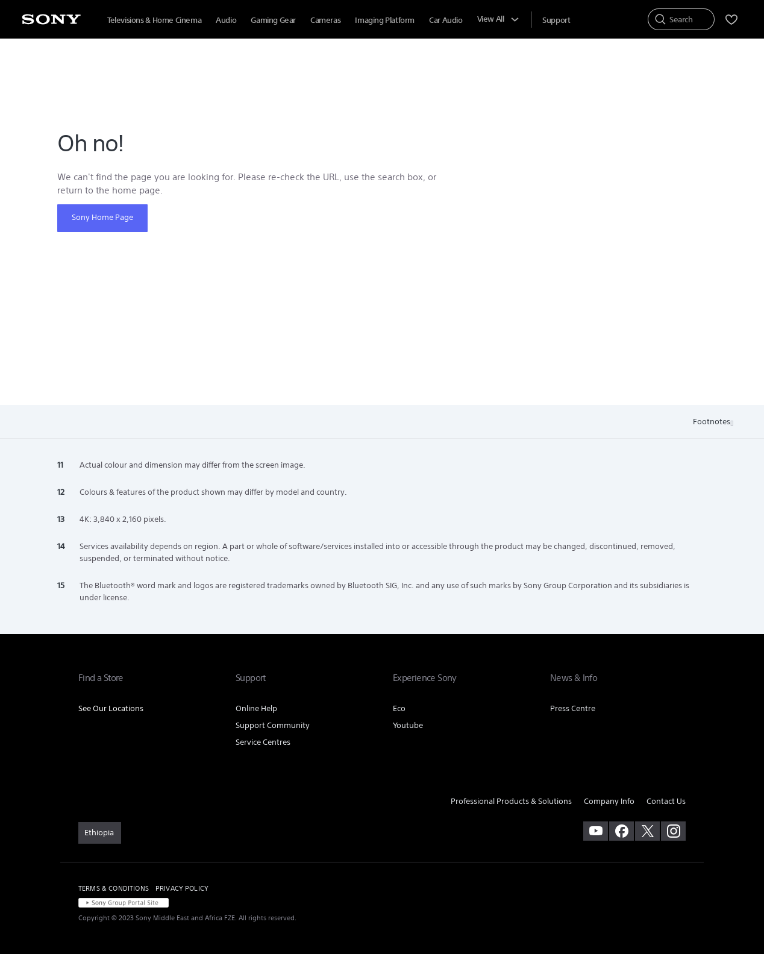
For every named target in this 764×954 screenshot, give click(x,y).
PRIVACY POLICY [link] (181, 888)
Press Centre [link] (572, 708)
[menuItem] (556, 20)
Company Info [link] (609, 801)
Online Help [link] (256, 708)
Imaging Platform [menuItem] (385, 20)
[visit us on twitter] (647, 831)
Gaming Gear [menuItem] (273, 20)
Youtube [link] (408, 725)
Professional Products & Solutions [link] (511, 801)
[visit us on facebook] (621, 831)
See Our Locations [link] (110, 708)
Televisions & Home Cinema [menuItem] (154, 20)
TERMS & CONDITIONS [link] (113, 888)
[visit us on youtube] (595, 831)
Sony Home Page (102, 217)
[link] (99, 833)
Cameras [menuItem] (325, 20)
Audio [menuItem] (226, 20)
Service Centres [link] (263, 742)
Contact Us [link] (666, 801)
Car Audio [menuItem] (446, 20)
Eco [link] (399, 708)
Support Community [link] (273, 725)
